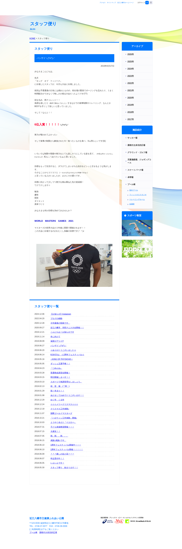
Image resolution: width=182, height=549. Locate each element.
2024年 (130, 69)
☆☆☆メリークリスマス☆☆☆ (64, 404)
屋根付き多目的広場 (48, 532)
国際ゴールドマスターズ (61, 413)
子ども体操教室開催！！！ (62, 427)
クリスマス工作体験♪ (59, 409)
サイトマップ (111, 2)
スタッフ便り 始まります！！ (64, 467)
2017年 (130, 119)
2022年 (130, 83)
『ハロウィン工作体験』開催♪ (63, 418)
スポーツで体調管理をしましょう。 (66, 382)
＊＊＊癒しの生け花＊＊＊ (62, 454)
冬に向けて (55, 337)
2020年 (130, 98)
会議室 (131, 204)
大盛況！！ (55, 431)
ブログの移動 (56, 318)
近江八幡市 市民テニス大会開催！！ (67, 328)
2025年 (130, 61)
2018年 (130, 112)
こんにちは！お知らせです (62, 332)
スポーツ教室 (129, 10)
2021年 (130, 90)
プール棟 (33, 532)
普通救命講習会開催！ (60, 373)
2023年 (130, 76)
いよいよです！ (57, 463)
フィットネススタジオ (138, 195)
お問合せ (145, 10)
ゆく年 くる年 (57, 400)
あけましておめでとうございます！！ (67, 395)
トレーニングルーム (137, 199)
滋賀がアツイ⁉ (57, 341)
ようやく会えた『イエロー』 (63, 422)
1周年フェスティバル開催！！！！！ (66, 449)
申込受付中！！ (57, 458)
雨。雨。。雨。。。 (59, 436)
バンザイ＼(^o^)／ (58, 346)
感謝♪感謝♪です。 (58, 440)
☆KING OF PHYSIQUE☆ (61, 359)
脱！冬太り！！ (57, 391)
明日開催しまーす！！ (60, 377)
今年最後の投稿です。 (60, 323)
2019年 (130, 105)
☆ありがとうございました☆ (63, 350)
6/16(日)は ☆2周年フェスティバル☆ (67, 355)
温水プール (133, 190)
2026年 (130, 54)
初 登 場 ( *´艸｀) (60, 386)
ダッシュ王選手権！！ (60, 364)
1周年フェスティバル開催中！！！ (65, 445)
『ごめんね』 (56, 368)
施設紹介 (112, 10)
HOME (32, 38)
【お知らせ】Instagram (60, 314)
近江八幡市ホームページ (125, 2)
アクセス (103, 2)
